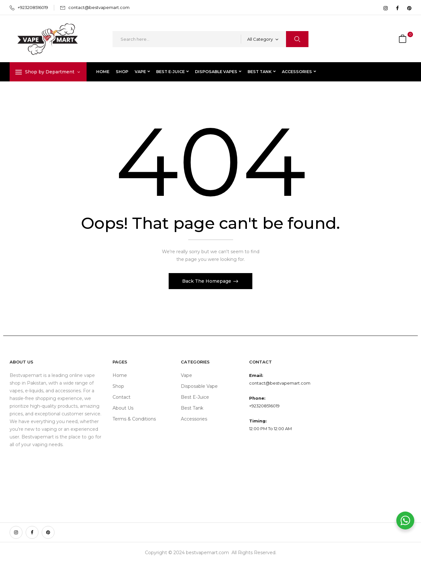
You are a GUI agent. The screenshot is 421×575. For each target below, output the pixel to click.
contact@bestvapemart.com (99, 7)
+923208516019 (33, 7)
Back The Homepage (207, 281)
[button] (403, 39)
